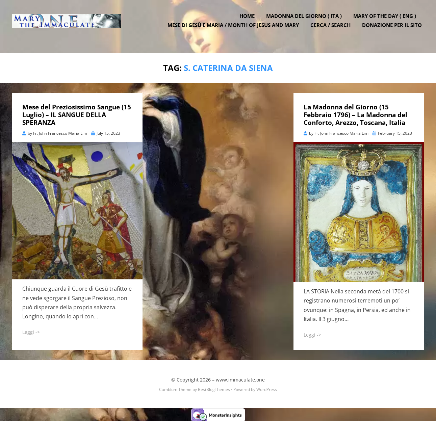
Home (249, 21)
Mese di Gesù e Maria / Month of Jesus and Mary (235, 30)
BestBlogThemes (214, 388)
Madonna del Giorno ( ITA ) (306, 21)
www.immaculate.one (240, 379)
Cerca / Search (333, 30)
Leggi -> (31, 331)
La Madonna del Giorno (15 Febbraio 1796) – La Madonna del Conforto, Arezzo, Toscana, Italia (355, 114)
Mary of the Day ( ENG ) (387, 21)
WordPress (266, 388)
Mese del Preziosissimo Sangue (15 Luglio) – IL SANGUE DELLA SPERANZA (76, 114)
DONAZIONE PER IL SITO (394, 30)
